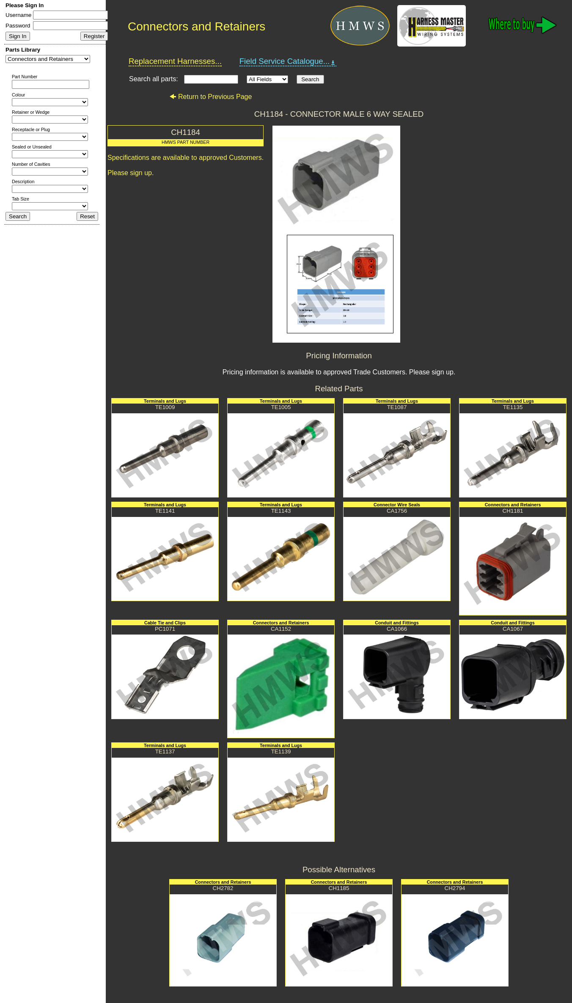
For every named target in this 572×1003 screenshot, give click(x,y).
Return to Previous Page (210, 96)
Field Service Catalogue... (288, 61)
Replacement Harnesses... (175, 61)
